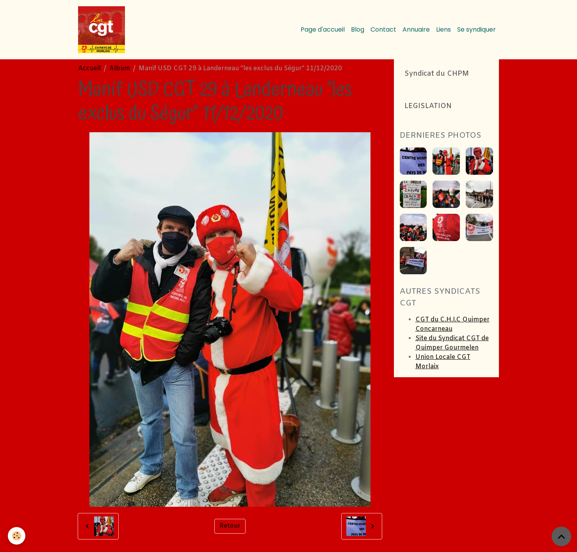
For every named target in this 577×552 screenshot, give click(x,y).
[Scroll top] (561, 536)
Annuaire (416, 29)
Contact (383, 29)
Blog (357, 29)
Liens (443, 29)
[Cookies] (16, 536)
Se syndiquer (476, 29)
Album (119, 68)
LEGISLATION (428, 106)
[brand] (103, 29)
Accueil (89, 68)
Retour (229, 526)
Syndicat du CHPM (436, 74)
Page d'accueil (323, 29)
